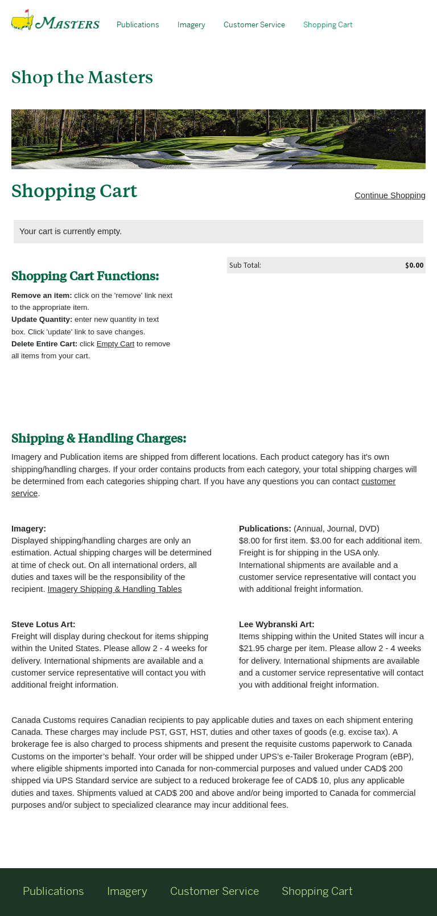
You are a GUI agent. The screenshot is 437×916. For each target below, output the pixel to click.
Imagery (191, 25)
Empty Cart (116, 344)
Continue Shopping (390, 195)
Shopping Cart (328, 25)
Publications (138, 25)
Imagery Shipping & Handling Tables (115, 589)
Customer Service (254, 25)
